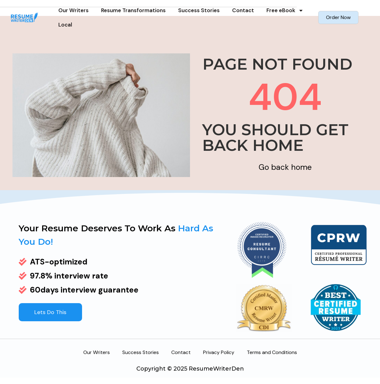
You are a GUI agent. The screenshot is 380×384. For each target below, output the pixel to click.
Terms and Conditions (272, 352)
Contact (243, 10)
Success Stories (199, 10)
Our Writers (73, 10)
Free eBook (285, 10)
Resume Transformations (133, 10)
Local (65, 24)
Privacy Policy (218, 352)
